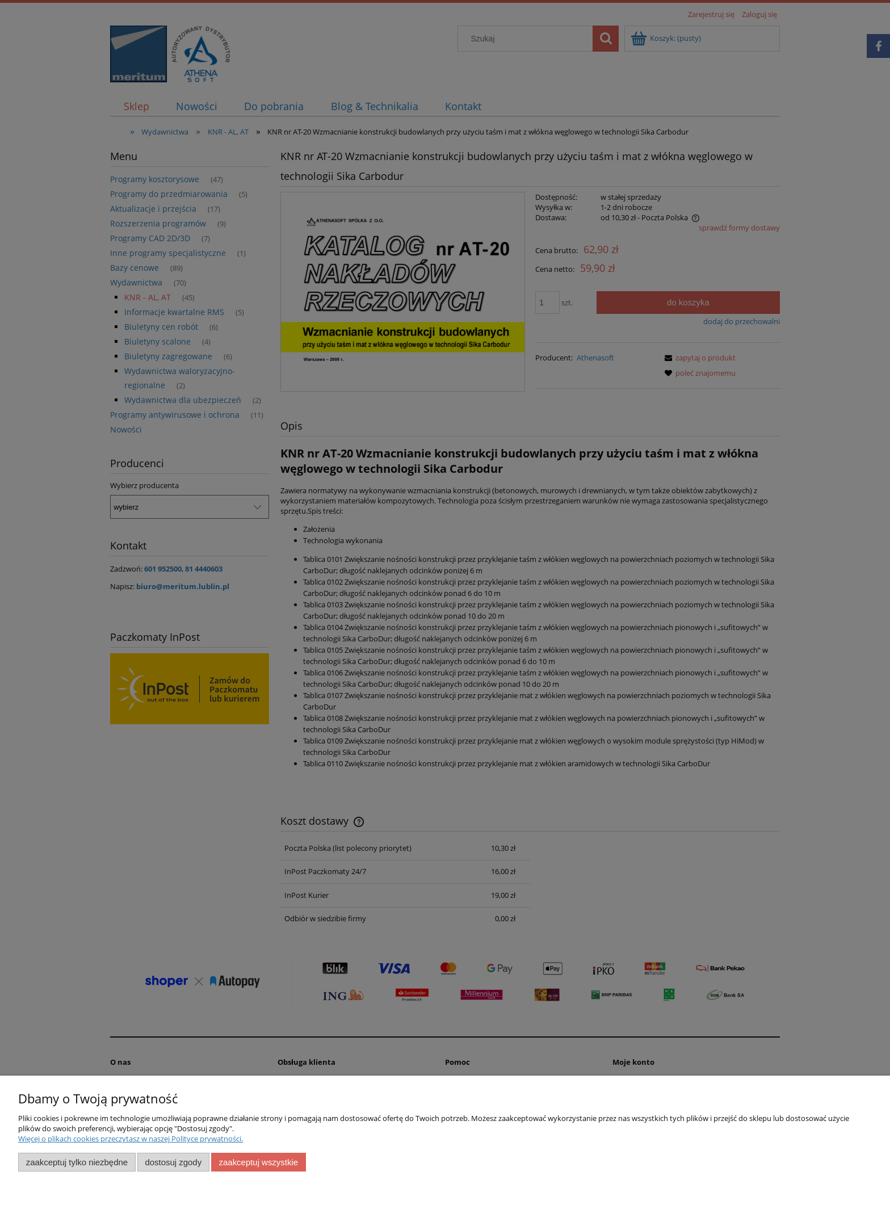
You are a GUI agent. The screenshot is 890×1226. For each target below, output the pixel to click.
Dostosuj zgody (173, 1162)
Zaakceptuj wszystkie (258, 1162)
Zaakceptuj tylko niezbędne (77, 1162)
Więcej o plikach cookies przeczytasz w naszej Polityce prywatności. (130, 1138)
